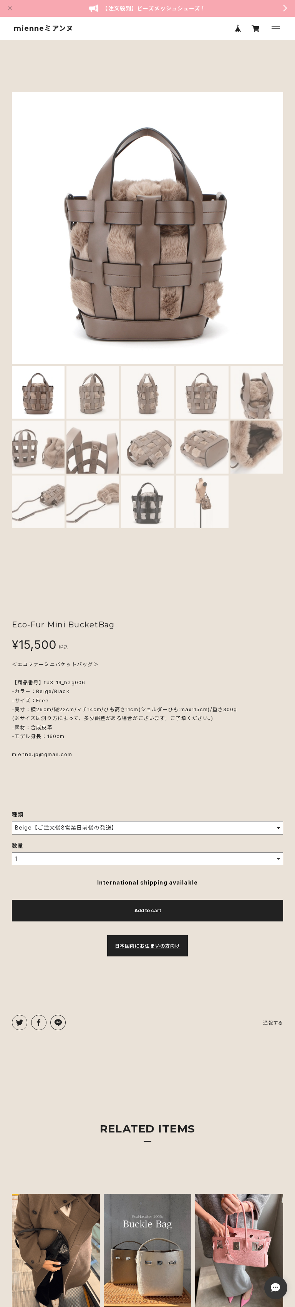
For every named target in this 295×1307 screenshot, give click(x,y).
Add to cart (147, 910)
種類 (17, 814)
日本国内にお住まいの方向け (148, 946)
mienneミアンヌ (43, 28)
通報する (273, 1023)
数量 (17, 845)
